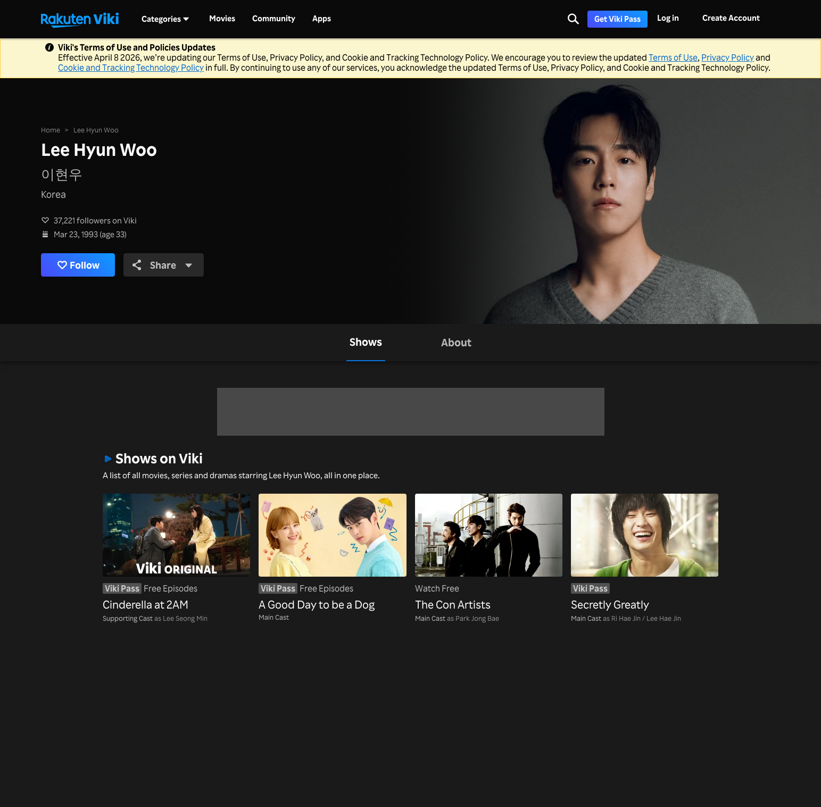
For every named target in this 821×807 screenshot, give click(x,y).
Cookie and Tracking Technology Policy (131, 67)
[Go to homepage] (80, 19)
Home (50, 130)
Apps (321, 18)
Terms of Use (673, 57)
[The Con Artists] (488, 553)
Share (162, 265)
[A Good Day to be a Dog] (332, 553)
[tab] (365, 342)
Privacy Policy (727, 57)
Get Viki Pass (617, 19)
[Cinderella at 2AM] (176, 553)
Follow (78, 265)
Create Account (731, 18)
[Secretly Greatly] (644, 553)
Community (273, 18)
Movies (222, 18)
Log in (668, 18)
